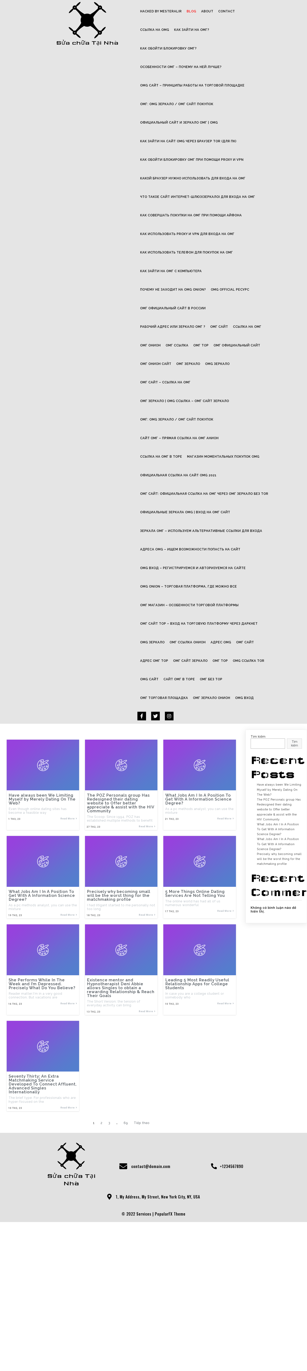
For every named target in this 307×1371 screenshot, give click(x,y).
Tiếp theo (142, 1296)
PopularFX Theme (170, 1365)
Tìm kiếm (258, 913)
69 (126, 1296)
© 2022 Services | (138, 1365)
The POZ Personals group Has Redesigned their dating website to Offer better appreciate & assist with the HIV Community (279, 986)
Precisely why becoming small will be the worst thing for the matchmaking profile (279, 1035)
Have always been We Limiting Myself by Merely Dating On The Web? (279, 966)
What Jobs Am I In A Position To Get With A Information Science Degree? (278, 1006)
